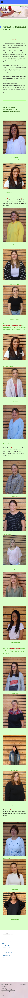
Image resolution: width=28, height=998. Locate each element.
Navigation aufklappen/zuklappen (14, 2)
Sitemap (4, 986)
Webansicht (23, 984)
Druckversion (6, 984)
